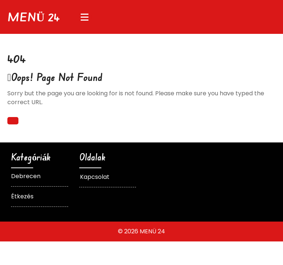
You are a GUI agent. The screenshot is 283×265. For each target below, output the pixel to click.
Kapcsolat (94, 177)
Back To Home (12, 120)
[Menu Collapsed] (84, 17)
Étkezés (22, 196)
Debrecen (26, 176)
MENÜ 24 (33, 16)
